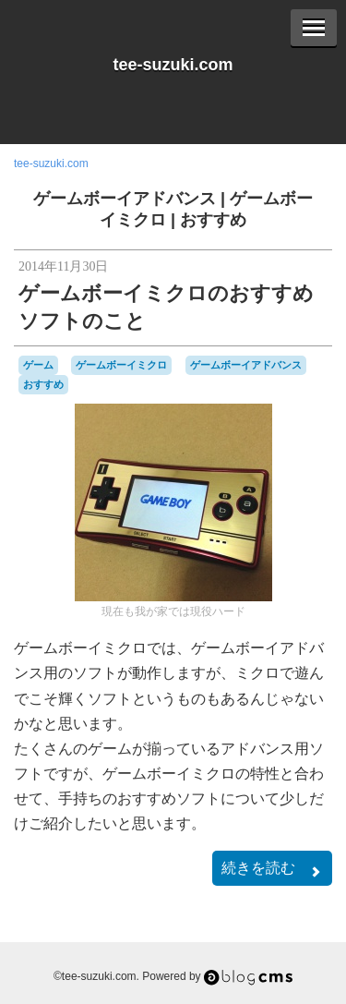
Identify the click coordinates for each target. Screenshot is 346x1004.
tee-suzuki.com (173, 64)
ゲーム (38, 364)
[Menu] (314, 27)
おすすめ (213, 220)
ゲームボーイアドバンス (124, 198)
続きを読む (272, 869)
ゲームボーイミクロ (121, 364)
